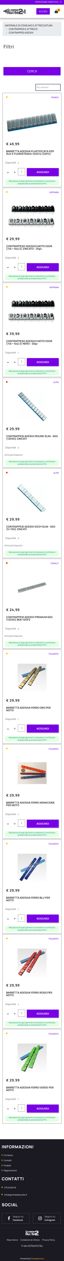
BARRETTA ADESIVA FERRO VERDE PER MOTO (30, 1089)
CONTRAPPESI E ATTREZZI (23, 29)
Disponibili (10, 162)
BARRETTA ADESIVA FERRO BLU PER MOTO (28, 899)
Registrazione (9, 1170)
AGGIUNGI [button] (43, 172)
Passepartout (37, 1258)
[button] (54, 11)
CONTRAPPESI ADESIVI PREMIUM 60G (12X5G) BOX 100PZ (29, 618)
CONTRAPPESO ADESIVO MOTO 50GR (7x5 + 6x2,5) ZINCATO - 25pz (29, 248)
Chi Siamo (7, 1155)
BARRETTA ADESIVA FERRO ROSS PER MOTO (29, 994)
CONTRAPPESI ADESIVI (21, 32)
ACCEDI (43, 11)
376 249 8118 (10, 1187)
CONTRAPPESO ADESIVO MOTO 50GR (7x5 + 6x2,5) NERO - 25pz (29, 342)
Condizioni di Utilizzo (30, 1239)
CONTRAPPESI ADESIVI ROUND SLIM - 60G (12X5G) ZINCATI (32, 438)
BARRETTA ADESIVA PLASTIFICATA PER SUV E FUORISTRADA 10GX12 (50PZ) (30, 153)
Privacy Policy (48, 1239)
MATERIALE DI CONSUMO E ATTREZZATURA (29, 25)
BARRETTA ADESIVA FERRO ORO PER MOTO (28, 709)
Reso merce (12, 1239)
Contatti (7, 1160)
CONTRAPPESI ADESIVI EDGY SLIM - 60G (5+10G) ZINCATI (30, 528)
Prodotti (6, 1165)
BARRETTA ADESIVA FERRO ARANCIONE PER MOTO (30, 804)
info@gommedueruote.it (15, 1194)
